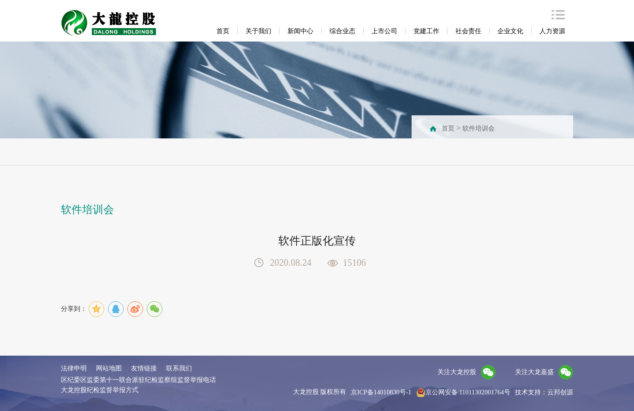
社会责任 (468, 31)
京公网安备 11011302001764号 (463, 392)
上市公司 (384, 31)
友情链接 (144, 368)
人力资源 (552, 31)
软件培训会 (478, 128)
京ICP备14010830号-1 (381, 392)
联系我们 (179, 368)
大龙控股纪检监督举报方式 (99, 390)
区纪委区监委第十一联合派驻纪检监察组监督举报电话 (138, 379)
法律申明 (74, 368)
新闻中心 (300, 31)
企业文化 (510, 31)
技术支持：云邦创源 (544, 392)
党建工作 (426, 31)
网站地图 (109, 368)
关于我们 (258, 31)
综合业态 (342, 31)
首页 (222, 31)
